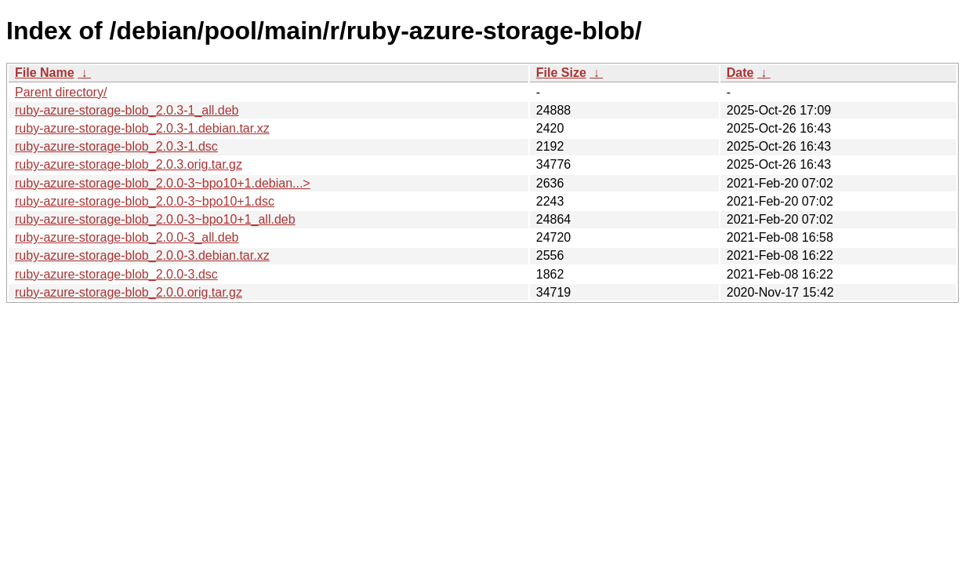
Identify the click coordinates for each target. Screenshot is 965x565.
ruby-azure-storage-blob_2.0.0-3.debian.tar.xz (142, 255)
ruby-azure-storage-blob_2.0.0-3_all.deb (127, 237)
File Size (561, 72)
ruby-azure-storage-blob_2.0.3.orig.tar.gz (128, 164)
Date (740, 72)
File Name (44, 72)
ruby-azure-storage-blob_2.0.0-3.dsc (116, 274)
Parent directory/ (61, 92)
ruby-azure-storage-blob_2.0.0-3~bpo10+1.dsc (144, 201)
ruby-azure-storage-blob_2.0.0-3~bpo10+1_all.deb (155, 219)
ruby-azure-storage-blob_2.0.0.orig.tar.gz (128, 292)
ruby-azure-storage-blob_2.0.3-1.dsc (116, 146)
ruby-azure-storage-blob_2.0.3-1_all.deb (127, 110)
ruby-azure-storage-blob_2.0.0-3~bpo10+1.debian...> (162, 183)
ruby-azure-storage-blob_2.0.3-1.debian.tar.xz (142, 128)
